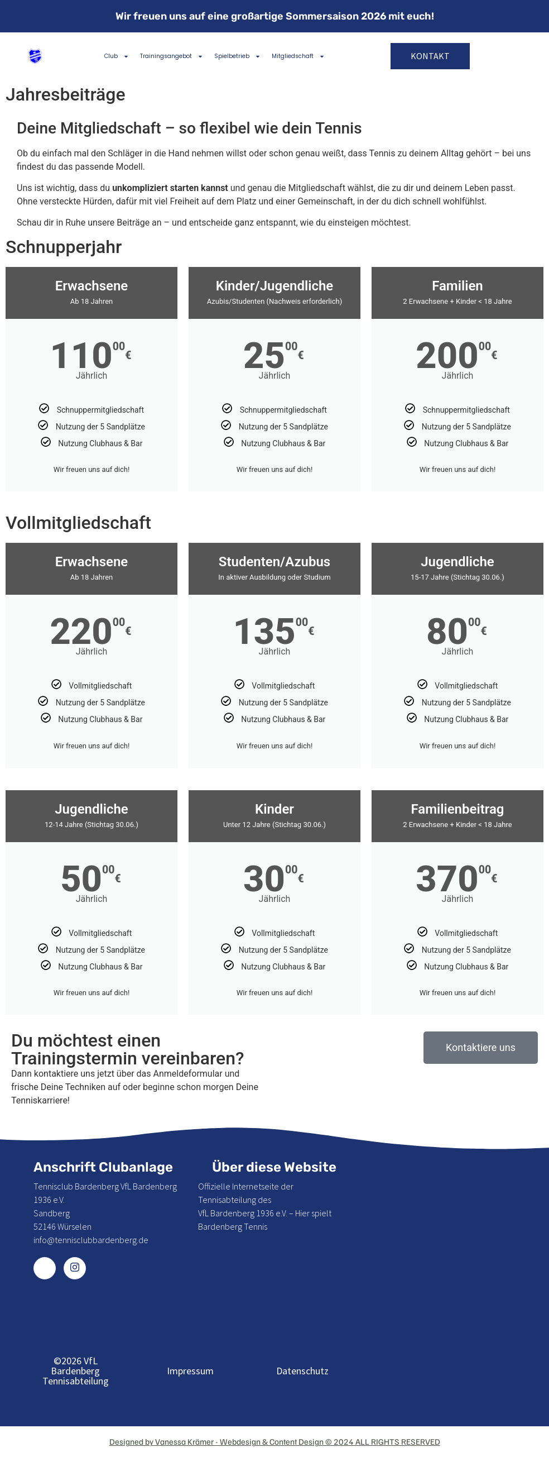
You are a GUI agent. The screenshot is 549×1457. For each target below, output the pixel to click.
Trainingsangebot (171, 56)
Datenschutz (302, 1370)
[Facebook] (44, 1268)
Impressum (190, 1370)
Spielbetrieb (237, 56)
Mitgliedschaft (298, 56)
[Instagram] (75, 1268)
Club (116, 56)
